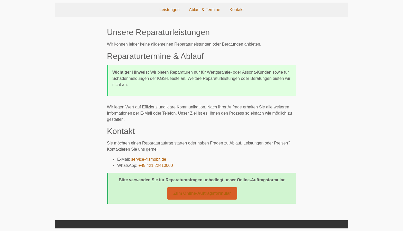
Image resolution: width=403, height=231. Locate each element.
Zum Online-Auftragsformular (202, 193)
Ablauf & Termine (204, 9)
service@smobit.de (148, 159)
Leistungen (169, 9)
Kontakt (236, 9)
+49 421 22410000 (156, 165)
